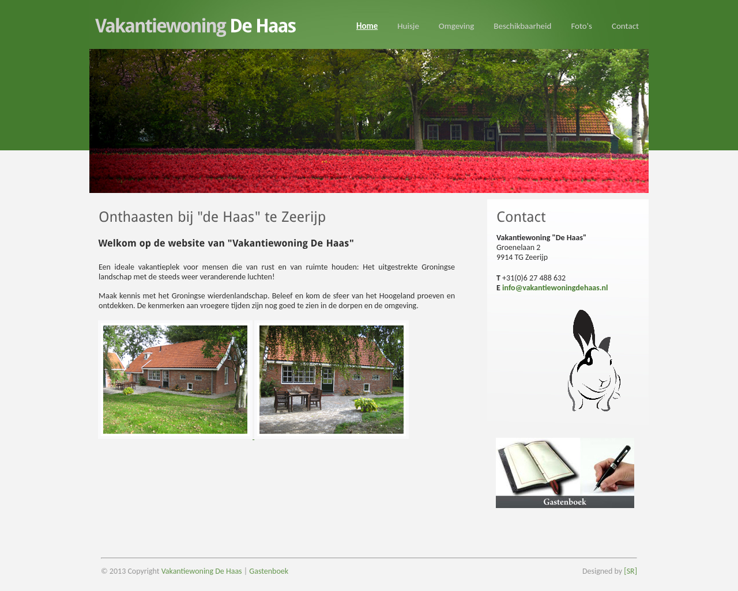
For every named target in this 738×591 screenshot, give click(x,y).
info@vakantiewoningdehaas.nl (555, 288)
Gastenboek (268, 571)
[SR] (629, 571)
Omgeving (456, 26)
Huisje (408, 26)
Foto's (581, 26)
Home (367, 26)
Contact (625, 26)
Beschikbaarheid (522, 26)
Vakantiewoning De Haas (201, 571)
